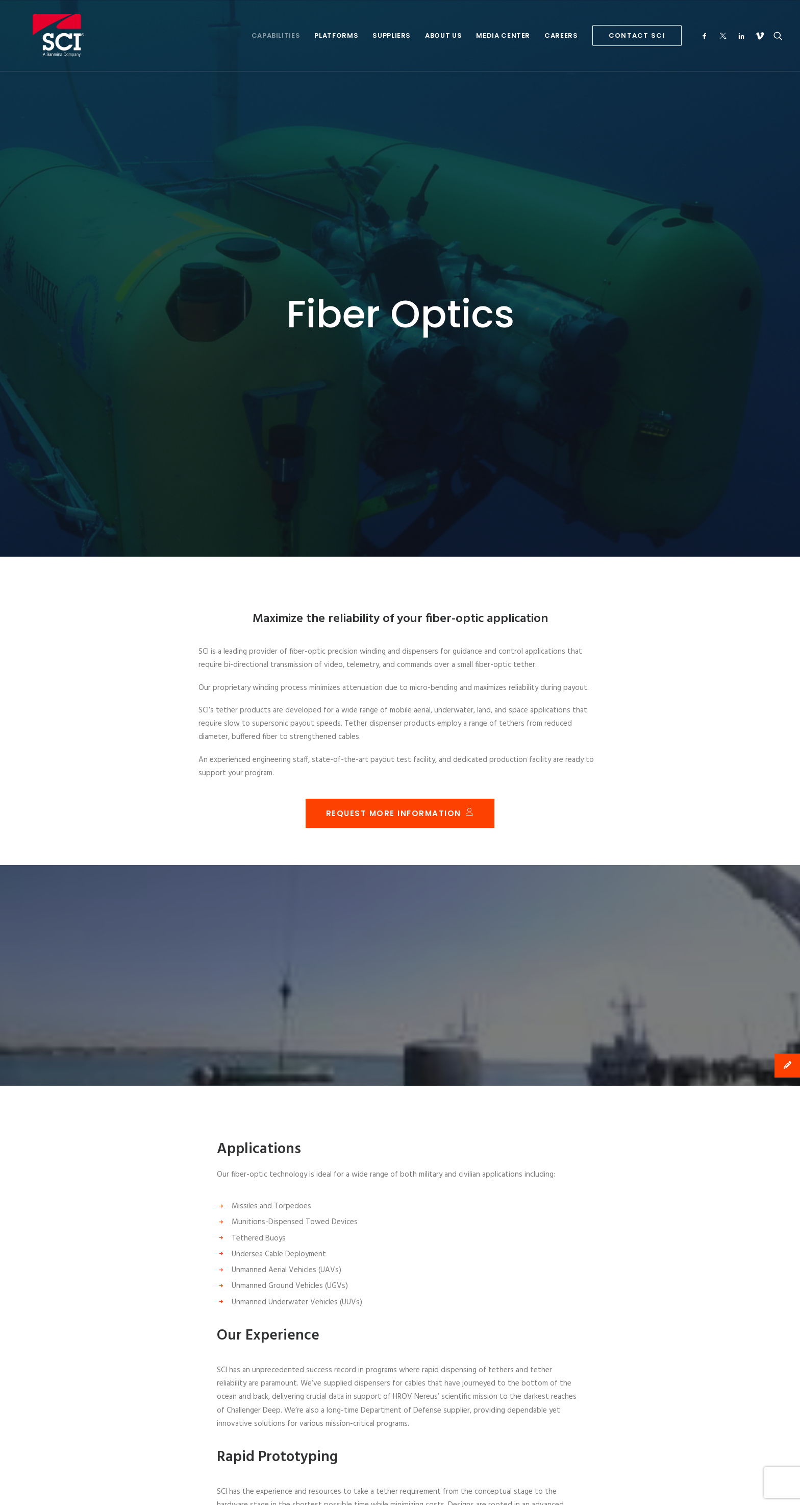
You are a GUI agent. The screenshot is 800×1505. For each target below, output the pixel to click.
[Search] (776, 35)
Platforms (336, 35)
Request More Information (400, 724)
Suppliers (391, 35)
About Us (443, 35)
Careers (561, 35)
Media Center (503, 35)
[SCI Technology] (43, 35)
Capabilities (276, 35)
